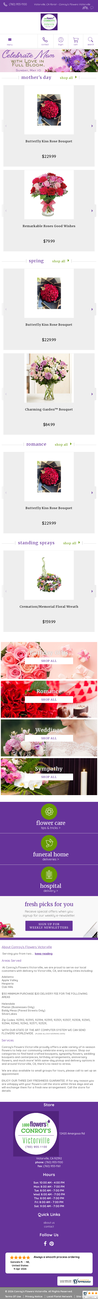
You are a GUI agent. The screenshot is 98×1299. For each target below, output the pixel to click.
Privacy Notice (33, 1296)
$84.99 (49, 424)
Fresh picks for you (49, 909)
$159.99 (49, 621)
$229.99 (49, 156)
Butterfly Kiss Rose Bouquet (49, 141)
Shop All (66, 78)
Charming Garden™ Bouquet (49, 409)
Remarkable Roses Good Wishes (49, 226)
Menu (10, 44)
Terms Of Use (13, 1296)
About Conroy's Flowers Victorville (27, 947)
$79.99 (49, 241)
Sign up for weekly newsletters (49, 925)
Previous (5, 126)
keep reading (43, 953)
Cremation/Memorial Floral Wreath (49, 607)
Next (92, 126)
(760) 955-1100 (18, 4)
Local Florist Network (59, 1296)
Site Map (81, 1296)
